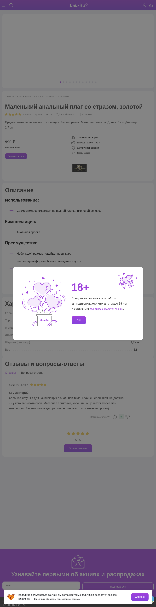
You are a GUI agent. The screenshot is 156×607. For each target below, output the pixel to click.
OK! (79, 320)
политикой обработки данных (109, 308)
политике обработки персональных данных (63, 598)
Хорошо (139, 596)
